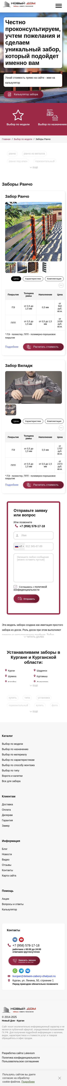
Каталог (7, 740)
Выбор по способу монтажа (18, 770)
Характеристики (33, 278)
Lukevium (29, 1058)
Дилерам (7, 820)
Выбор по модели (18, 124)
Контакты (7, 875)
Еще (34, 167)
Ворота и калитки (12, 780)
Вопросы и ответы (13, 909)
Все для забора (11, 786)
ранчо (12, 153)
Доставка (7, 809)
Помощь (7, 895)
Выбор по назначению (52, 124)
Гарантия (7, 825)
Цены (16, 278)
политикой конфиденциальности (30, 593)
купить (13, 702)
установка (44, 702)
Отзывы (6, 869)
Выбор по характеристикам (18, 764)
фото (55, 710)
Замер (5, 830)
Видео (5, 864)
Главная (6, 139)
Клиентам (8, 801)
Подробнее (28, 1081)
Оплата (6, 814)
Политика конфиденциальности (21, 1062)
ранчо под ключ (18, 161)
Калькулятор (9, 914)
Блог (5, 853)
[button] (4, 119)
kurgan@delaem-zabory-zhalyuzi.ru (34, 981)
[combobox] (19, 546)
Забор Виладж (19, 365)
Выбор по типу (10, 775)
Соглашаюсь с (30, 593)
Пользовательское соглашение (20, 1066)
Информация (11, 845)
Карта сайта (9, 880)
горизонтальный (44, 161)
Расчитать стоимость (45, 346)
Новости (7, 859)
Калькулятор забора (23, 94)
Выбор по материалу (14, 759)
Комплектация (54, 278)
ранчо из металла (34, 153)
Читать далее (34, 641)
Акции (5, 903)
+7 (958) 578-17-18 (32, 526)
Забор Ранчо (17, 196)
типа (27, 702)
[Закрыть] (59, 1078)
